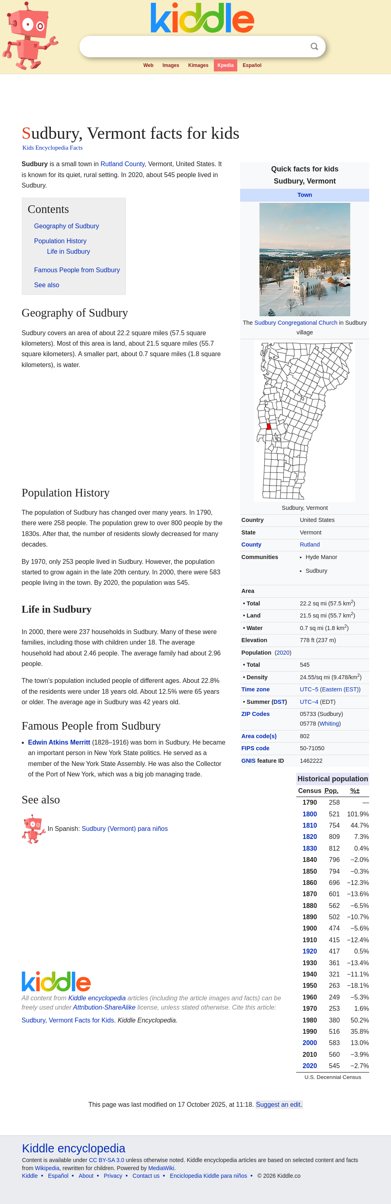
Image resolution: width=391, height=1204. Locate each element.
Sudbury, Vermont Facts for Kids (68, 1020)
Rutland (310, 544)
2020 (282, 652)
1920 (310, 951)
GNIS (248, 760)
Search (314, 47)
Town (304, 195)
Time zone (255, 689)
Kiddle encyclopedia (96, 998)
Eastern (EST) (340, 689)
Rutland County (122, 164)
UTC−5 (309, 689)
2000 (310, 1042)
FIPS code (255, 748)
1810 (310, 825)
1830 (310, 848)
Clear (298, 47)
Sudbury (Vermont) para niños (125, 828)
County (251, 544)
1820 (310, 836)
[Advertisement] (196, 97)
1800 (310, 814)
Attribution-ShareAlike (104, 1007)
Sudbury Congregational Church (296, 322)
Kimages (198, 65)
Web (148, 65)
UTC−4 (309, 702)
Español (252, 65)
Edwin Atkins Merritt (59, 742)
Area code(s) (258, 736)
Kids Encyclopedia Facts (53, 147)
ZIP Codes (255, 714)
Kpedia (225, 65)
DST (279, 702)
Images (171, 65)
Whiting (329, 723)
